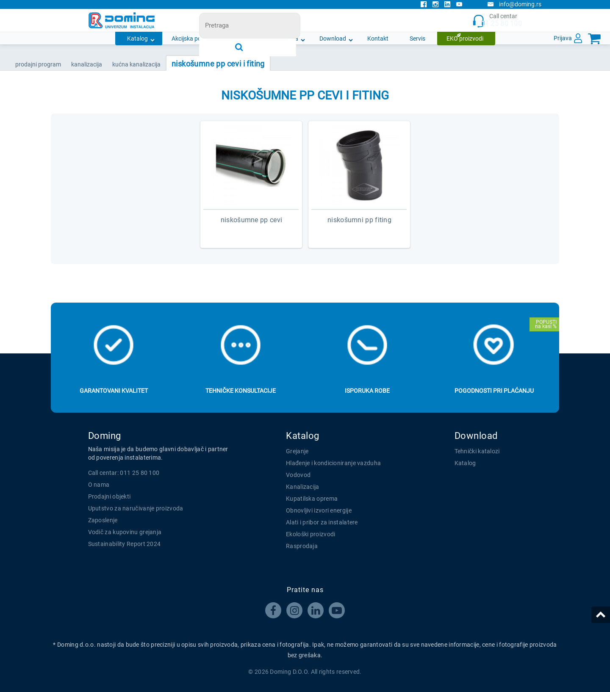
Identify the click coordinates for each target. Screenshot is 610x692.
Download (332, 38)
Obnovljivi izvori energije (319, 510)
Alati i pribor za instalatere (322, 522)
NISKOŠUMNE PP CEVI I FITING (218, 63)
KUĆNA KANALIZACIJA (136, 64)
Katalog (137, 38)
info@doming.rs (514, 4)
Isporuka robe (367, 390)
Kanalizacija (302, 486)
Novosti (246, 38)
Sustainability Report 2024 (124, 543)
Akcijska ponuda (193, 38)
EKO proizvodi (464, 38)
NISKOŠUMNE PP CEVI (251, 220)
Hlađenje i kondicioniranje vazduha (333, 463)
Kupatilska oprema (312, 498)
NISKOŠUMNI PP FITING (359, 220)
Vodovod (298, 474)
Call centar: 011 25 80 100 (124, 472)
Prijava (563, 38)
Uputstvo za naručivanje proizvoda (135, 508)
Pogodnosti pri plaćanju (494, 390)
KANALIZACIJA (86, 64)
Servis (417, 38)
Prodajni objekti (109, 496)
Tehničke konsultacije (240, 390)
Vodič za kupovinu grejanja (125, 532)
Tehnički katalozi (477, 451)
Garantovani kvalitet (114, 390)
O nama (287, 38)
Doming (104, 435)
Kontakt (377, 38)
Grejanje (297, 451)
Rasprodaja (302, 546)
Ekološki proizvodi (310, 534)
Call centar (497, 20)
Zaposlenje (103, 520)
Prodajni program (38, 64)
